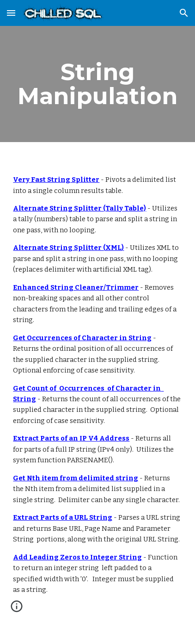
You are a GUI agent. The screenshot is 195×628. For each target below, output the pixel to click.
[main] (97, 84)
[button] (11, 12)
